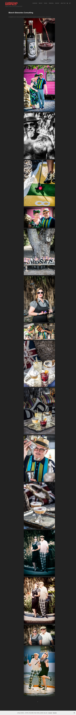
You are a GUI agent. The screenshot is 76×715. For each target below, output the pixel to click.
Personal (51, 3)
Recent (40, 3)
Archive (57, 3)
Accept (50, 713)
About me (63, 3)
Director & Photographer (13, 6)
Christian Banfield (11, 3)
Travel (45, 3)
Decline (55, 713)
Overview (34, 3)
